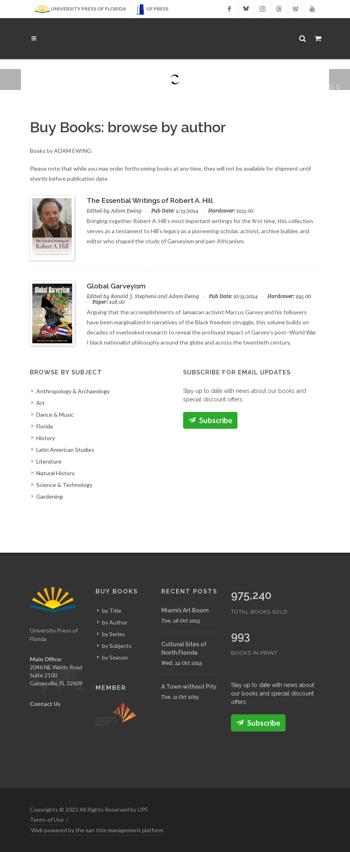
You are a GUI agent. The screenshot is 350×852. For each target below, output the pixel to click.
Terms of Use (47, 819)
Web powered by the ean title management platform (97, 830)
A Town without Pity (189, 686)
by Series (113, 634)
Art (40, 402)
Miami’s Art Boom (184, 610)
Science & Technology (64, 484)
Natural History (55, 473)
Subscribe (210, 420)
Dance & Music (55, 414)
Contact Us (45, 703)
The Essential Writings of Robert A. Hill (150, 200)
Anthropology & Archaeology (73, 391)
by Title (111, 610)
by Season (115, 657)
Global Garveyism (116, 286)
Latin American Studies (65, 449)
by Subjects (116, 645)
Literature (49, 461)
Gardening (49, 496)
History (45, 437)
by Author (114, 622)
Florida (44, 426)
